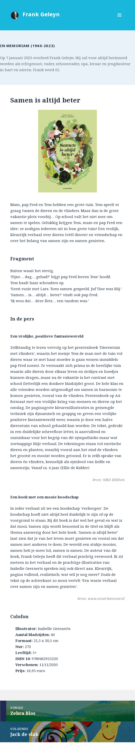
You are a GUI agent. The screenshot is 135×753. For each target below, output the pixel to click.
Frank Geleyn (41, 14)
